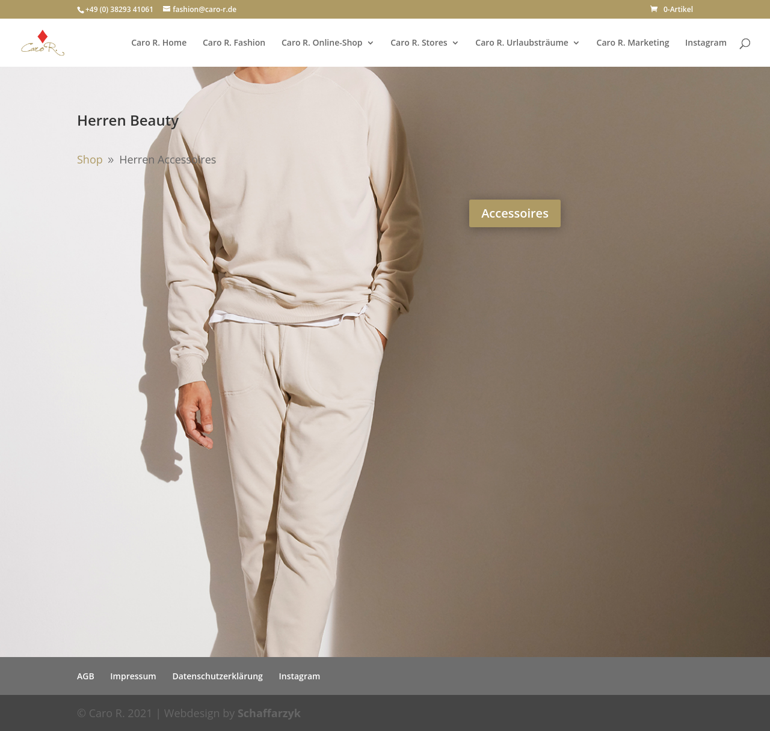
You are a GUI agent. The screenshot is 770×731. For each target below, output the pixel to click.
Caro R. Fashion (234, 43)
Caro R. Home (158, 43)
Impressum (133, 676)
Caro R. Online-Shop (322, 43)
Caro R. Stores (418, 43)
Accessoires (515, 213)
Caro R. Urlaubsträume (521, 43)
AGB (85, 676)
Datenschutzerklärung (217, 676)
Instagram (706, 43)
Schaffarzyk (269, 713)
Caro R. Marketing (633, 43)
